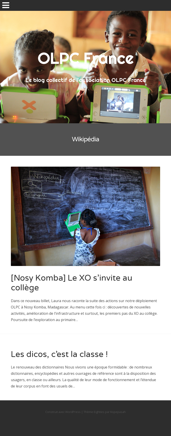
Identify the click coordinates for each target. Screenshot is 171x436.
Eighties (99, 412)
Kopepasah (118, 412)
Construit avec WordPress (63, 412)
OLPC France (86, 58)
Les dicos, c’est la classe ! (59, 354)
